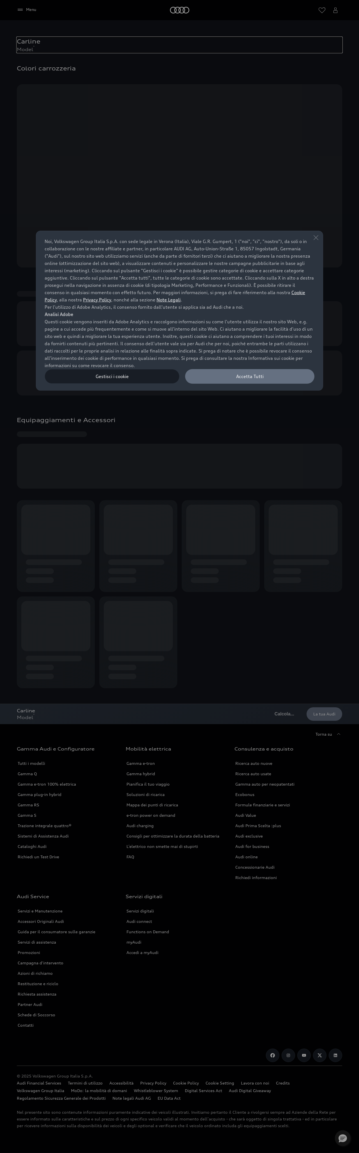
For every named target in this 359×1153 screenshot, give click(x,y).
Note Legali (169, 300)
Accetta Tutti (250, 376)
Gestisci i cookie (112, 376)
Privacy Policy (97, 300)
